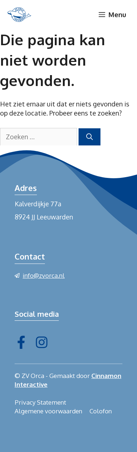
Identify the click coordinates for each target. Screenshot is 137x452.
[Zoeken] (89, 136)
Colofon (101, 411)
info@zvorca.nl (44, 275)
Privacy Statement (40, 402)
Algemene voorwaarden (48, 411)
